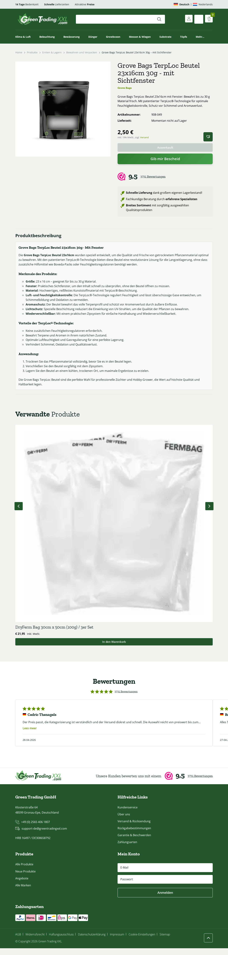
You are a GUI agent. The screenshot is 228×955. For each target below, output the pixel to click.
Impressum (117, 941)
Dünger (92, 36)
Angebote (21, 885)
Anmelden (165, 899)
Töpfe (183, 36)
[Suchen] (159, 19)
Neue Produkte (25, 878)
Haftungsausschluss (61, 941)
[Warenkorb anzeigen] (208, 19)
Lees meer (30, 735)
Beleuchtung (47, 36)
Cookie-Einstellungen (142, 941)
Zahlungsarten (127, 849)
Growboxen (113, 36)
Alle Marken (23, 892)
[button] (208, 136)
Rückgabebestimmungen (134, 835)
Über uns (124, 821)
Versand (144, 137)
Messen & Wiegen (140, 36)
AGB (18, 941)
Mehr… (200, 36)
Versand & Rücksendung (134, 828)
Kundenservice (128, 814)
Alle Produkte (24, 871)
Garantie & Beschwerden (134, 842)
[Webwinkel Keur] (165, 177)
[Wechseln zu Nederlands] (203, 4)
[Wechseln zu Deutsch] (181, 4)
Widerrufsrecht (35, 941)
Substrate (165, 36)
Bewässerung (71, 36)
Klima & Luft (23, 36)
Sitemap (165, 941)
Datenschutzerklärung (91, 941)
